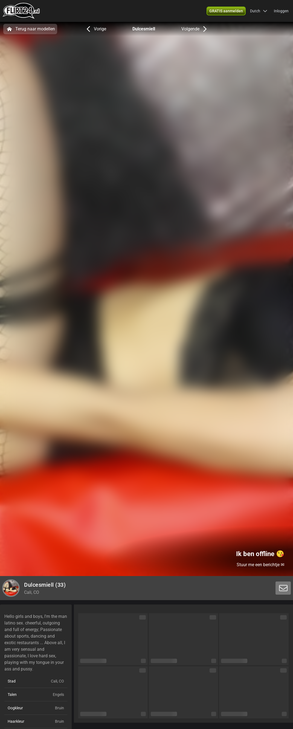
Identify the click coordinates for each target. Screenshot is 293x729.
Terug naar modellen (30, 29)
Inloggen (281, 11)
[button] (258, 11)
